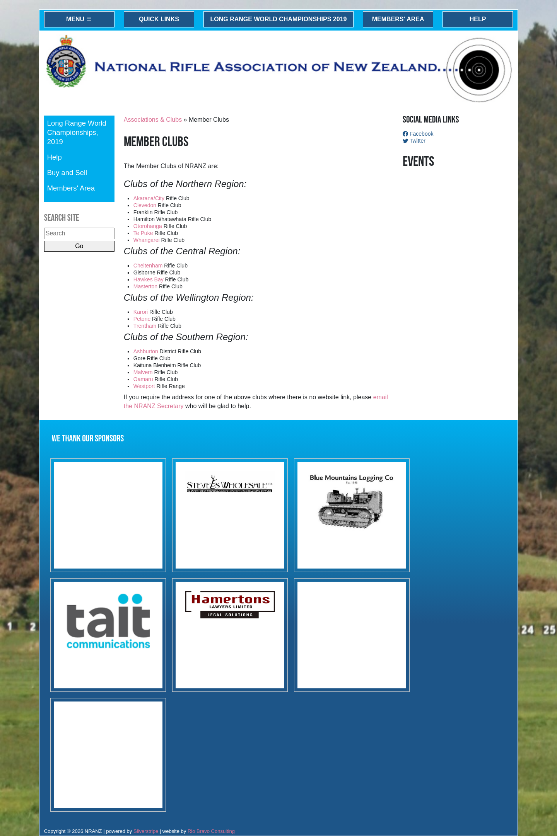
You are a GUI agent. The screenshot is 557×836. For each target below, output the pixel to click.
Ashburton (145, 351)
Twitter (414, 141)
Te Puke (143, 233)
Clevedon (144, 205)
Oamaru (143, 379)
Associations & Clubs (153, 119)
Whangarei (146, 240)
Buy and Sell (67, 173)
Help (478, 19)
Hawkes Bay (148, 279)
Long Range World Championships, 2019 (76, 132)
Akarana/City (148, 198)
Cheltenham (148, 265)
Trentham (144, 326)
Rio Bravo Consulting (211, 831)
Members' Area (398, 19)
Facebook (418, 134)
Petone (141, 319)
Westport (144, 386)
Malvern (143, 372)
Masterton (146, 286)
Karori (140, 312)
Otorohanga (147, 226)
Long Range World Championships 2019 (278, 19)
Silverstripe (145, 831)
